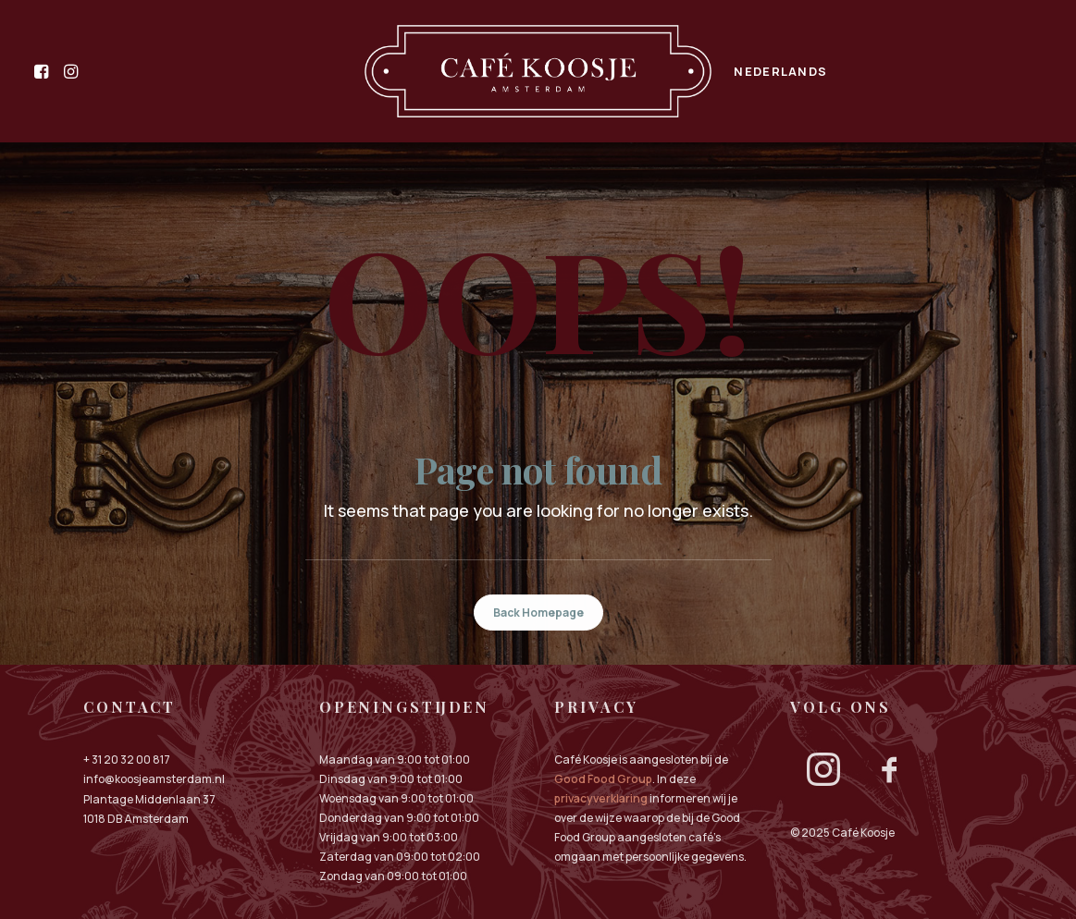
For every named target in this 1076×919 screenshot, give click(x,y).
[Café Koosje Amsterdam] (538, 71)
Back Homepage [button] (538, 612)
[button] (44, 71)
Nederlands (780, 71)
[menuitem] (44, 71)
